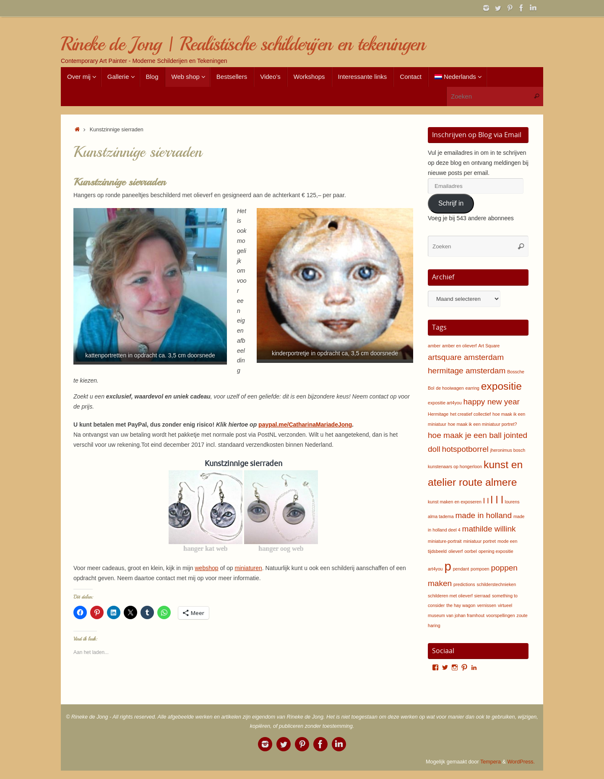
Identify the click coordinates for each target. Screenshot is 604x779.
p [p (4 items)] (447, 566)
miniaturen (248, 568)
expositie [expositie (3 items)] (501, 386)
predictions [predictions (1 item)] (464, 584)
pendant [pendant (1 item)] (461, 568)
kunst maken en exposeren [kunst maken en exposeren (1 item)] (455, 501)
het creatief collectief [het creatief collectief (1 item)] (470, 414)
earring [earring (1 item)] (472, 388)
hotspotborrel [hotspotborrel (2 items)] (465, 449)
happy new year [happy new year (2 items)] (491, 401)
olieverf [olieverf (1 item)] (455, 551)
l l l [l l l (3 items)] (497, 499)
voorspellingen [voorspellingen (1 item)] (500, 615)
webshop (206, 568)
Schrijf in (450, 203)
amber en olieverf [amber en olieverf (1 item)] (459, 345)
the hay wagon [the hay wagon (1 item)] (460, 605)
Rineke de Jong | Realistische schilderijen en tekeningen (243, 44)
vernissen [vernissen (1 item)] (486, 605)
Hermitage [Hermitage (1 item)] (438, 414)
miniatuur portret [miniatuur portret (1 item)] (479, 541)
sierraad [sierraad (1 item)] (482, 595)
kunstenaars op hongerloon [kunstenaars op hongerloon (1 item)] (455, 466)
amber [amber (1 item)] (434, 345)
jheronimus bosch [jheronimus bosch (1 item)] (508, 450)
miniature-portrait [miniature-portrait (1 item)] (445, 541)
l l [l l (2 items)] (486, 500)
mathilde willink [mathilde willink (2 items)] (489, 528)
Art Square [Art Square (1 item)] (489, 345)
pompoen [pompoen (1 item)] (480, 568)
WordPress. (521, 762)
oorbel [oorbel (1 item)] (470, 551)
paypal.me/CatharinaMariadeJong (305, 424)
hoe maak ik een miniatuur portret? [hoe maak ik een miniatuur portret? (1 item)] (482, 424)
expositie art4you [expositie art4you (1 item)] (445, 402)
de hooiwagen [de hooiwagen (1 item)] (449, 388)
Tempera (490, 762)
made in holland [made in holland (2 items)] (484, 515)
